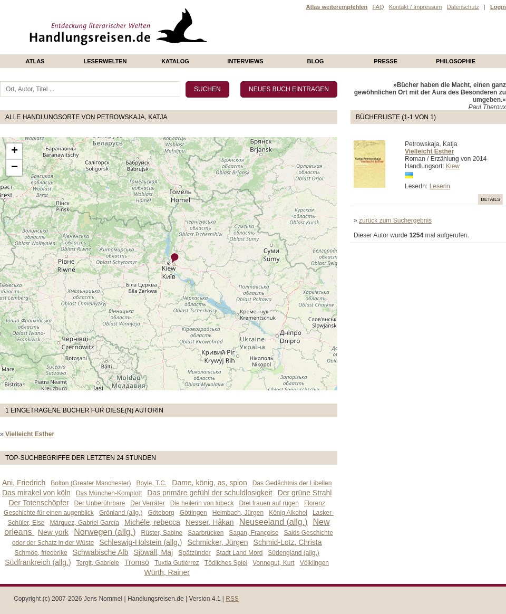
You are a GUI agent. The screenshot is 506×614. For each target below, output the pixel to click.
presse (385, 61)
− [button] (14, 168)
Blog (315, 61)
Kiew (453, 166)
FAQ (378, 7)
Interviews (245, 61)
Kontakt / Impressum (415, 7)
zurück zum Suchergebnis (395, 220)
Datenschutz (463, 7)
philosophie (455, 61)
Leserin (440, 186)
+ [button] (14, 151)
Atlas (35, 61)
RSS (232, 598)
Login (498, 7)
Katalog (175, 61)
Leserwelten (104, 61)
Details (490, 199)
